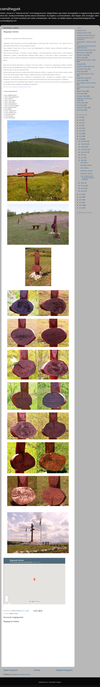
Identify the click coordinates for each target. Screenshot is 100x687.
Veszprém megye (82, 107)
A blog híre (80, 30)
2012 (80, 208)
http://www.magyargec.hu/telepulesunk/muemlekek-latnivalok (20, 86)
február (83, 188)
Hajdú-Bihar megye (83, 78)
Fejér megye (81, 71)
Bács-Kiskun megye (83, 52)
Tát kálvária (84, 162)
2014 (80, 202)
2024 (80, 123)
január (83, 191)
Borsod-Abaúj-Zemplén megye (86, 60)
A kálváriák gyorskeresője (85, 35)
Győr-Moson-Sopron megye (85, 74)
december (84, 141)
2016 (80, 197)
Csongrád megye (82, 69)
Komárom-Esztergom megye (86, 87)
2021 (80, 131)
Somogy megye (82, 96)
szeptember (84, 149)
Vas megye (80, 105)
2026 (80, 117)
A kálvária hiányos (82, 33)
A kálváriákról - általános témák (86, 42)
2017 (80, 194)
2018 (80, 139)
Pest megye (80, 93)
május (83, 160)
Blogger (58, 682)
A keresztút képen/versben (85, 50)
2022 (80, 128)
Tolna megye (81, 102)
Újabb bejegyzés (10, 670)
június (83, 157)
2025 (80, 120)
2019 (80, 136)
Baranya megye (82, 55)
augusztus (84, 152)
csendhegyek (10, 9)
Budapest (80, 64)
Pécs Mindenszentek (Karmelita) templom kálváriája (87, 177)
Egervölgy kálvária (86, 165)
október (83, 147)
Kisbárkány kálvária (86, 171)
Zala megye (80, 110)
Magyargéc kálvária (86, 173)
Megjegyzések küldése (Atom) (21, 674)
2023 (80, 125)
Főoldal (37, 670)
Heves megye (81, 80)
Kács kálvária (84, 168)
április (83, 183)
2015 (80, 200)
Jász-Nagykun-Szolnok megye (86, 83)
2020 (80, 133)
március (83, 185)
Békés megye (81, 57)
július (82, 155)
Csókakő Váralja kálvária (84, 66)
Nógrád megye (13, 613)
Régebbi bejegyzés (64, 670)
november (84, 144)
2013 (80, 205)
